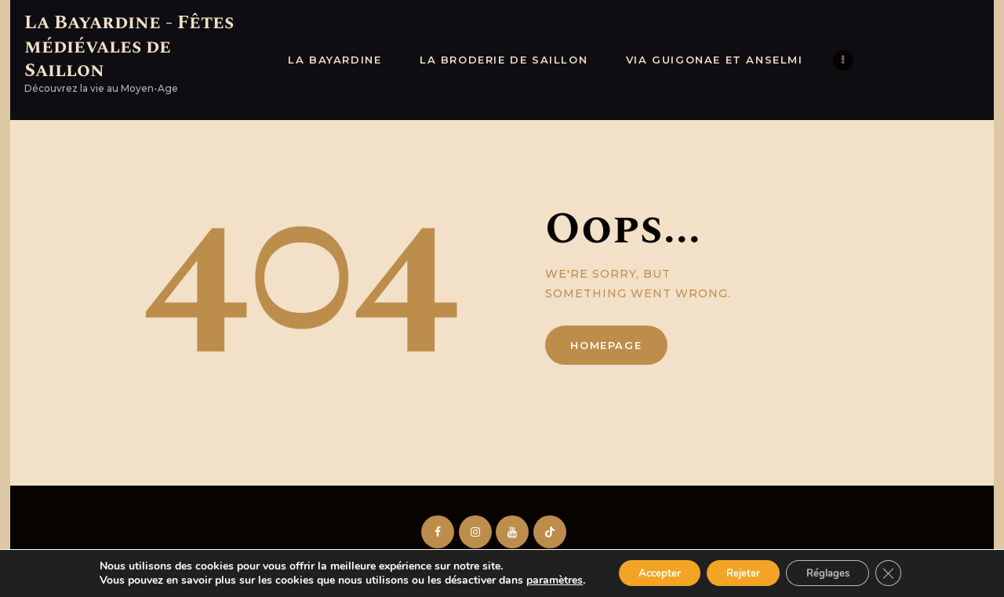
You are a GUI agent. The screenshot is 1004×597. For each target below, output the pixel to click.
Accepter (649, 572)
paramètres (539, 580)
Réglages (836, 572)
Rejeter (741, 572)
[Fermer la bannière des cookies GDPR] (903, 573)
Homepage (606, 345)
